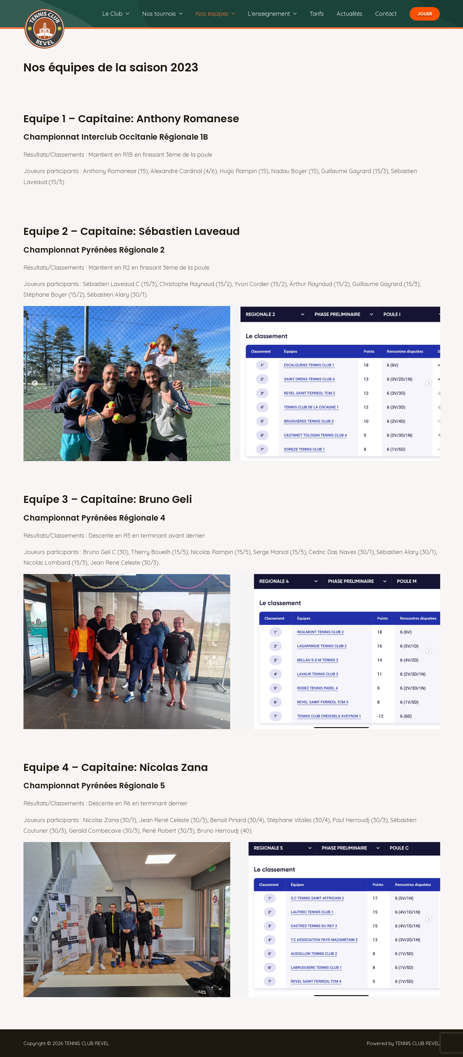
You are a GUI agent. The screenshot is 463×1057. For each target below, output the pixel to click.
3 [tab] (207, 451)
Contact (386, 13)
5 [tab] (226, 451)
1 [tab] (188, 451)
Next (428, 383)
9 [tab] (265, 451)
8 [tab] (255, 451)
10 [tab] (275, 451)
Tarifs (320, 13)
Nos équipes (217, 13)
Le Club (121, 13)
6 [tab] (236, 451)
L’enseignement (273, 13)
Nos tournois (166, 13)
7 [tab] (246, 451)
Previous (35, 383)
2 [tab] (198, 451)
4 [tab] (217, 451)
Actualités (351, 13)
